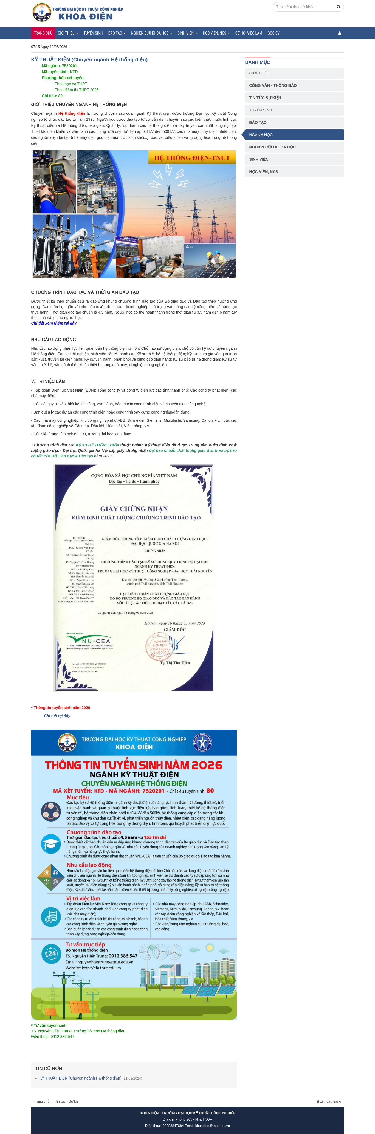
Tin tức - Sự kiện (68, 1101)
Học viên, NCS (216, 33)
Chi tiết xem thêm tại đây (54, 323)
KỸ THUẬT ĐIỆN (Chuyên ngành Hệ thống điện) (91, 1078)
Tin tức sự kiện (265, 98)
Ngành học (261, 135)
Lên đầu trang (329, 1101)
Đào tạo (117, 33)
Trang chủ (43, 33)
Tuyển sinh (93, 33)
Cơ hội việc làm (248, 33)
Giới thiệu (68, 33)
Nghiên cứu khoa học (151, 33)
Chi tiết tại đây (57, 716)
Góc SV (274, 33)
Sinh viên (188, 33)
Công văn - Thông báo (273, 85)
